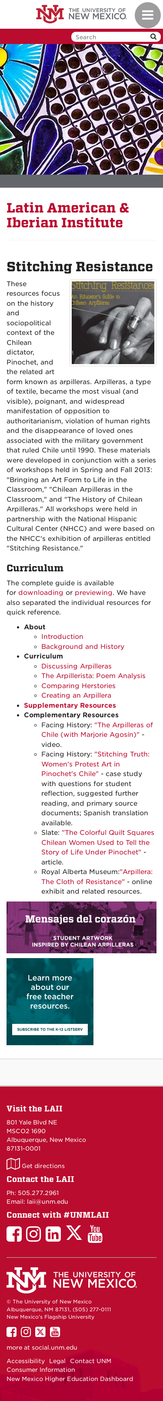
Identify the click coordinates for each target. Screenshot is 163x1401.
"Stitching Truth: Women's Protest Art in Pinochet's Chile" (95, 764)
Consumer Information (41, 1369)
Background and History (82, 647)
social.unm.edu (54, 1347)
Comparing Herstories (78, 686)
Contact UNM (90, 1360)
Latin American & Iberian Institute (68, 215)
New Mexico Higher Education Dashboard (70, 1378)
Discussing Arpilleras (76, 666)
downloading (40, 593)
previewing (94, 593)
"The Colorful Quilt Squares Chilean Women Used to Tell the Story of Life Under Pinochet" (97, 842)
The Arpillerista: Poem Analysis (93, 676)
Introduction (62, 637)
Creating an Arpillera (76, 695)
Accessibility (26, 1360)
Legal (57, 1360)
